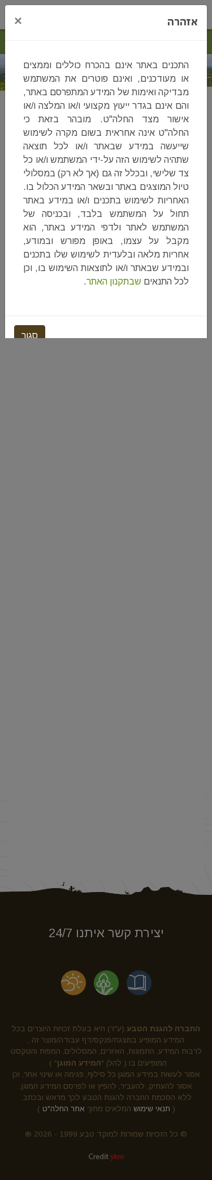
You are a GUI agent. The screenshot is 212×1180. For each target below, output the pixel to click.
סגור (29, 335)
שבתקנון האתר (113, 281)
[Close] (18, 21)
